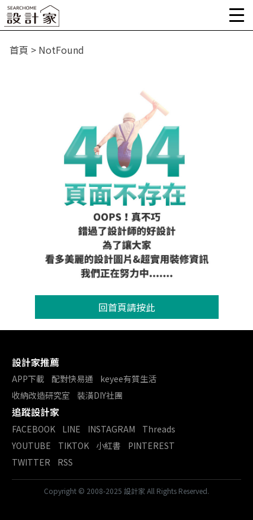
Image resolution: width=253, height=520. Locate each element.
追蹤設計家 (35, 412)
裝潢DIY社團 (100, 395)
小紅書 (108, 445)
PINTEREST (151, 445)
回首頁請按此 (126, 307)
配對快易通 (72, 379)
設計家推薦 (35, 362)
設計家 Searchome (32, 19)
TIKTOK (73, 445)
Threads (158, 429)
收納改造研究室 (41, 395)
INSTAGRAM (111, 429)
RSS (65, 462)
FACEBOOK (33, 429)
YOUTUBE (31, 445)
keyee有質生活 (128, 379)
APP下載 (28, 379)
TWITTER (31, 462)
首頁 (18, 50)
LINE (71, 429)
